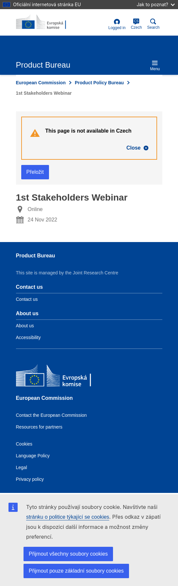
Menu (155, 65)
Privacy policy (30, 479)
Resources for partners (39, 427)
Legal (21, 467)
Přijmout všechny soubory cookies (68, 554)
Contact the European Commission (51, 415)
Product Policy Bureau (99, 82)
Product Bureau (35, 255)
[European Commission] (63, 377)
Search (153, 24)
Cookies (24, 444)
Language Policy (33, 455)
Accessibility (28, 337)
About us (25, 325)
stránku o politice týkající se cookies (67, 517)
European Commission (41, 82)
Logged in (117, 24)
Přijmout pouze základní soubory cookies (76, 571)
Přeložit (35, 172)
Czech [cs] (136, 24)
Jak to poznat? (156, 4)
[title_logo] (47, 22)
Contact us (27, 299)
